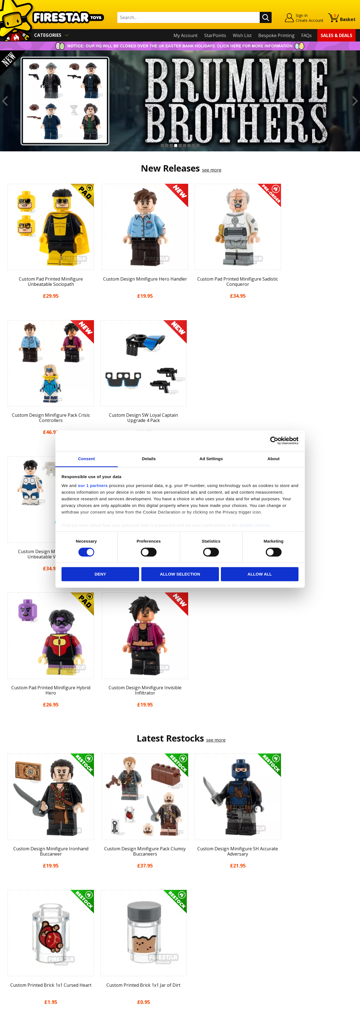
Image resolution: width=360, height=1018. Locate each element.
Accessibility (16, 955)
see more (211, 170)
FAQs (306, 35)
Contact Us (103, 892)
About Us (14, 908)
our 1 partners (93, 485)
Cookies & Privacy (22, 947)
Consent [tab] (86, 458)
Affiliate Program (110, 960)
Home (10, 892)
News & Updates (21, 916)
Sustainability (18, 963)
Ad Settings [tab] (211, 458)
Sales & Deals (336, 35)
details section (254, 525)
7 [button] (189, 145)
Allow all (259, 574)
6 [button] (184, 145)
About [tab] (273, 458)
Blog (9, 924)
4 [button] (175, 145)
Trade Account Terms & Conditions (128, 951)
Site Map (13, 971)
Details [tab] (149, 458)
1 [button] (162, 145)
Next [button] (355, 101)
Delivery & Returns (23, 932)
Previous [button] (5, 101)
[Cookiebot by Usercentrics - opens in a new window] (274, 440)
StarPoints (215, 35)
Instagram (222, 913)
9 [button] (198, 145)
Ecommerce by (335, 1012)
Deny (100, 574)
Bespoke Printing (276, 35)
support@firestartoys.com (119, 919)
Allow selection (180, 574)
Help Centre (104, 901)
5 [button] (180, 145)
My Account (185, 35)
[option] (180, 101)
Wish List (242, 35)
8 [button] (193, 145)
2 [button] (166, 145)
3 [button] (171, 145)
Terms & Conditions (25, 940)
